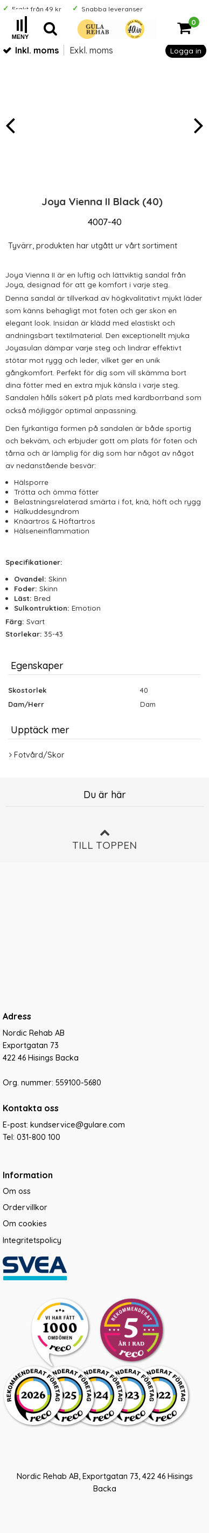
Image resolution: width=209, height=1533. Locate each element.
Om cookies (25, 1223)
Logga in (185, 50)
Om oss (17, 1191)
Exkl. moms (91, 50)
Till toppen (104, 839)
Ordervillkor (25, 1207)
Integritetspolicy (32, 1240)
